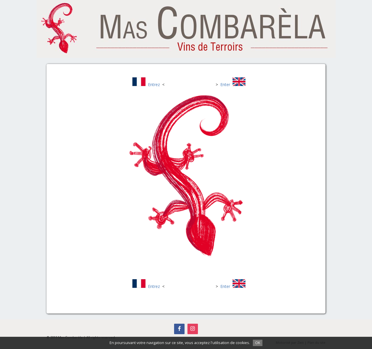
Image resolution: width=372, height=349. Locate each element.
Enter (225, 84)
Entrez (154, 84)
